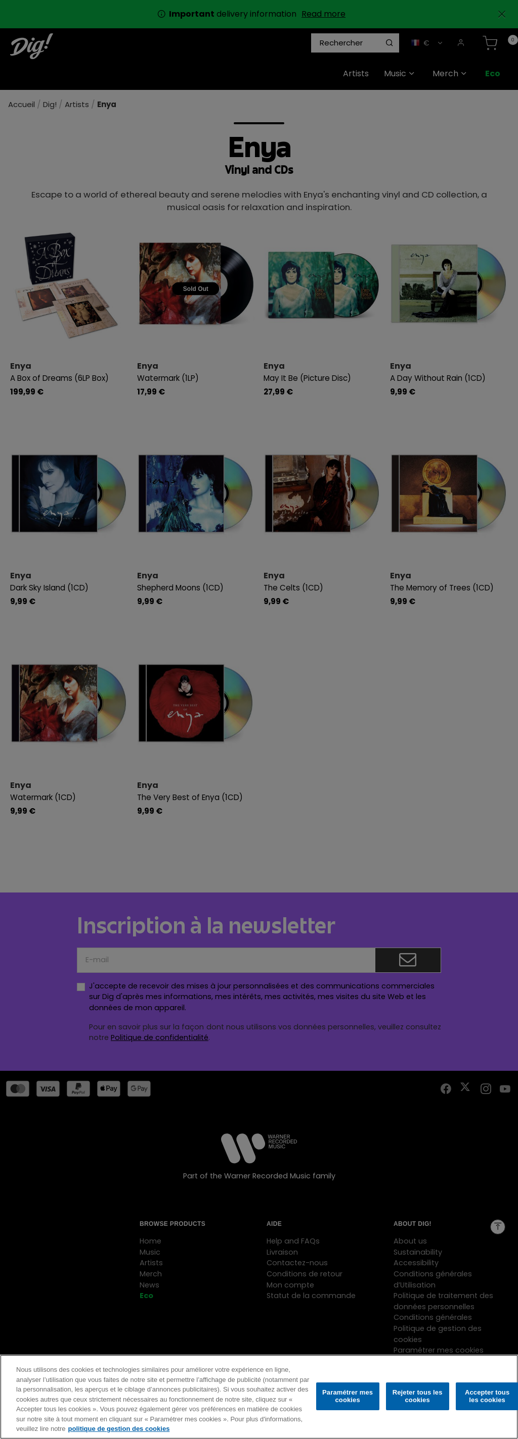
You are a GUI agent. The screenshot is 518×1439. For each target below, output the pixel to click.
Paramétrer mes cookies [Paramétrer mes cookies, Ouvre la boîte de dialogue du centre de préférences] (347, 1403)
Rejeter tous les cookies (418, 1403)
